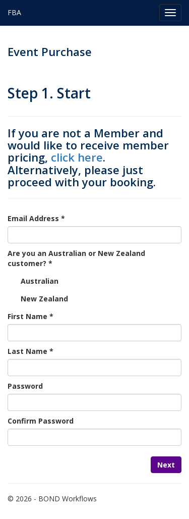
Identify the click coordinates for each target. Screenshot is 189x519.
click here (77, 157)
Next (166, 465)
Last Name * (30, 351)
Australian (39, 281)
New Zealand (44, 298)
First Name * (30, 316)
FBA (14, 12)
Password (25, 386)
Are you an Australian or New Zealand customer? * (76, 258)
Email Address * (36, 218)
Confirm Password (41, 421)
